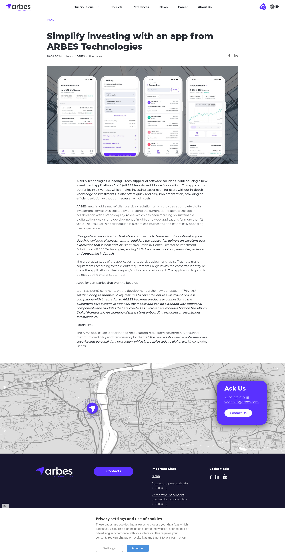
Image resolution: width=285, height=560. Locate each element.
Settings (109, 548)
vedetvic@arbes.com (241, 402)
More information (173, 537)
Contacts (113, 471)
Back (50, 20)
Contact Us (238, 413)
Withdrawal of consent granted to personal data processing (169, 499)
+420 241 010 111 (236, 398)
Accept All (137, 548)
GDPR (156, 476)
